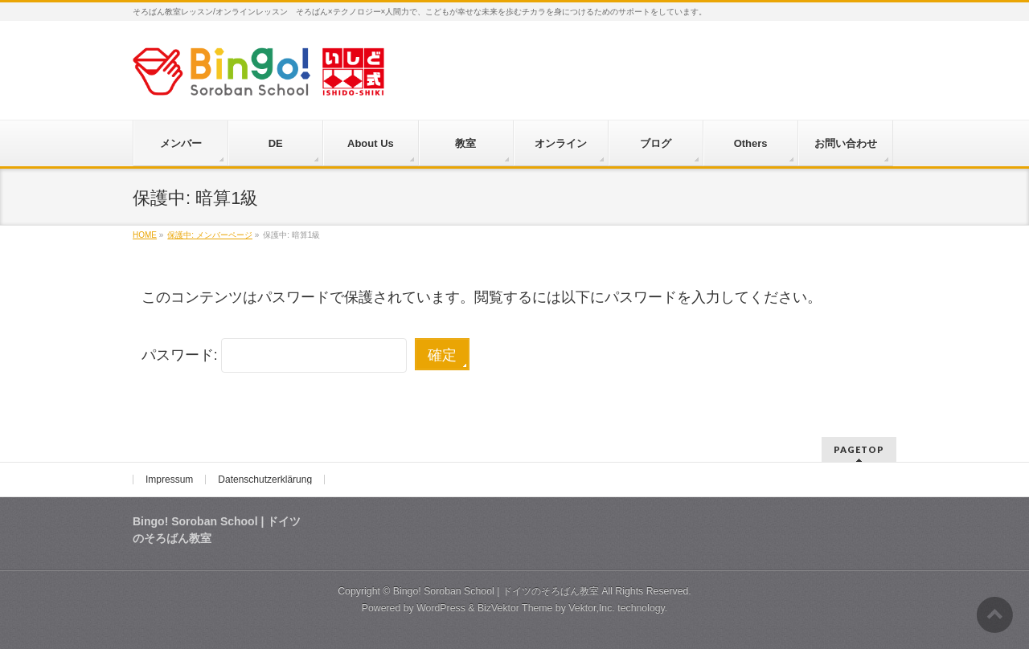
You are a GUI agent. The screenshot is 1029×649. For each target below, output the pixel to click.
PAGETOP (859, 449)
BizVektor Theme (515, 608)
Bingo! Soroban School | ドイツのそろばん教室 (496, 591)
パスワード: (274, 355)
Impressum (169, 479)
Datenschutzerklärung (265, 479)
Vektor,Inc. (591, 608)
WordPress (440, 608)
